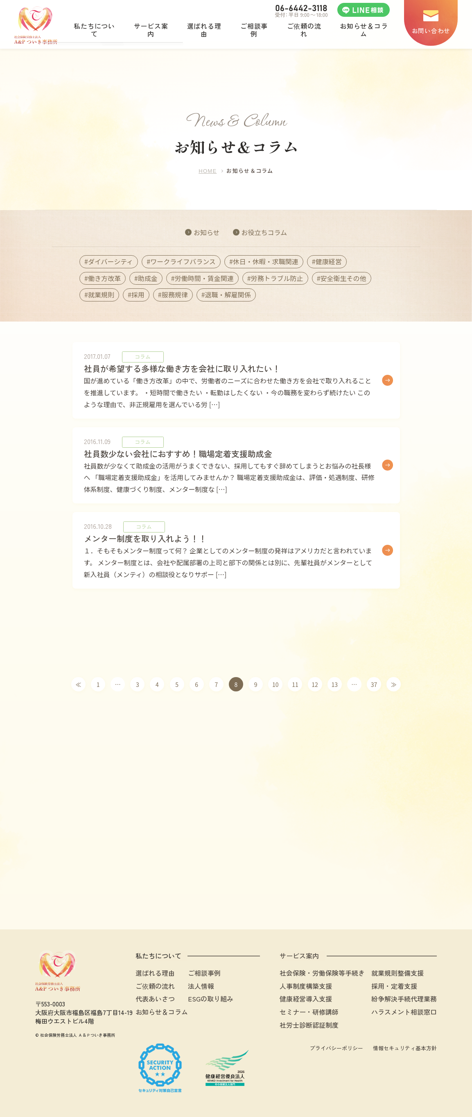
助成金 (148, 278)
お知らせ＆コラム (162, 1012)
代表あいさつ (155, 999)
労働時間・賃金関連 (204, 278)
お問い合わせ (431, 30)
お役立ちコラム (264, 232)
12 (315, 684)
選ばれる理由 (155, 973)
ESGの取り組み (210, 999)
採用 (138, 294)
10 (275, 684)
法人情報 (201, 986)
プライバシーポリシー (336, 1048)
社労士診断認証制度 (309, 1025)
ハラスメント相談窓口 (404, 1012)
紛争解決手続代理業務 (404, 999)
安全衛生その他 (343, 278)
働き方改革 (104, 278)
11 (295, 684)
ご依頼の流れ (155, 986)
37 (374, 684)
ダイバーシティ (110, 261)
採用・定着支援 (394, 986)
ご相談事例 (204, 973)
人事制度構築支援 (306, 986)
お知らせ (207, 232)
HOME (208, 171)
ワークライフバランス (183, 261)
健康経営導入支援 (306, 999)
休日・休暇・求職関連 (265, 261)
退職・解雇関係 (228, 294)
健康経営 (329, 261)
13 (334, 684)
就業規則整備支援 (397, 973)
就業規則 (101, 294)
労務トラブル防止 (277, 278)
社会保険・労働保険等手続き (322, 973)
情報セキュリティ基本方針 (405, 1048)
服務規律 (175, 294)
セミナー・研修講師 (309, 1012)
